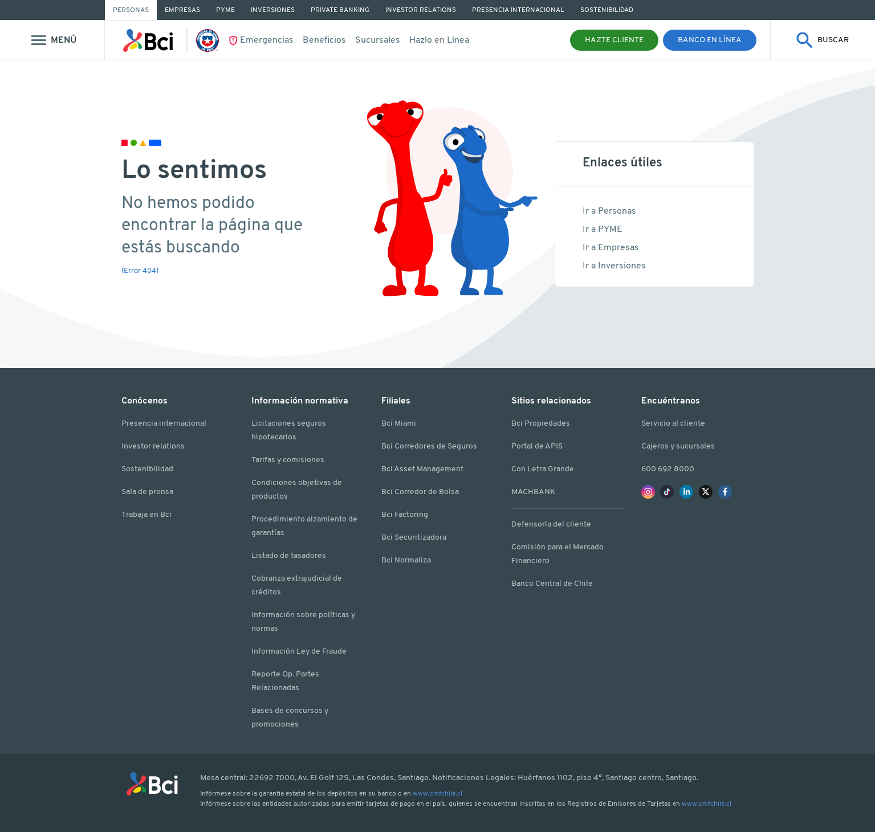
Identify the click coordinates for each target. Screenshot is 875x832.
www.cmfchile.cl (437, 793)
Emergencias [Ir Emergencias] (267, 40)
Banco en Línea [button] (710, 40)
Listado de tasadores (288, 556)
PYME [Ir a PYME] (225, 10)
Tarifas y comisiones (287, 460)
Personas (131, 10)
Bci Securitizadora (413, 537)
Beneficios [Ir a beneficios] (324, 40)
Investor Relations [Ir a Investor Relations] (420, 10)
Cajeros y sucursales (678, 446)
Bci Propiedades (540, 423)
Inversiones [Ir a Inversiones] (273, 10)
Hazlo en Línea (439, 40)
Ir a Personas (609, 211)
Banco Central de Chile (552, 584)
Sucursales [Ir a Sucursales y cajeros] (377, 40)
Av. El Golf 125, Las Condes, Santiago (363, 778)
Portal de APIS (537, 446)
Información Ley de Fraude (299, 651)
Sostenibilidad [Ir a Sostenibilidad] (606, 10)
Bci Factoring (404, 515)
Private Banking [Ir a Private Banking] (340, 10)
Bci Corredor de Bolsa (420, 492)
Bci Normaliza (406, 560)
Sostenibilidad (147, 469)
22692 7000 (272, 778)
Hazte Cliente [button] (614, 40)
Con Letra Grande (542, 469)
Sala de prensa (147, 492)
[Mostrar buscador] (823, 40)
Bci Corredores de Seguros (429, 446)
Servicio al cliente (673, 423)
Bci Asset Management (422, 469)
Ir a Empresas (611, 247)
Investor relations (153, 446)
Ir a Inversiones (614, 266)
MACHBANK (533, 492)
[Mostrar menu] (52, 40)
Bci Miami (398, 423)
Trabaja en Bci (146, 515)
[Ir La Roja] (211, 40)
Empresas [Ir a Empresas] (182, 10)
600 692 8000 (667, 469)
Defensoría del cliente (551, 524)
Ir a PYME (602, 229)
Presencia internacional (163, 423)
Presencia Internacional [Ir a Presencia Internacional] (518, 10)
